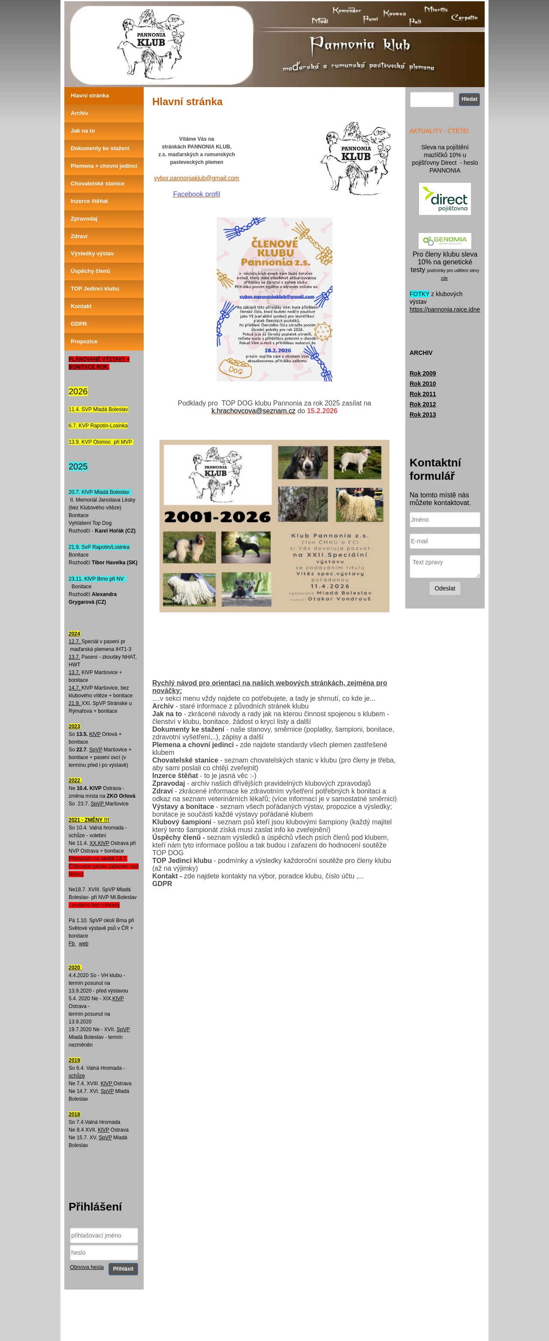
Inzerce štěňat (89, 201)
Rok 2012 (423, 404)
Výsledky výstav (92, 253)
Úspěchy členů (90, 271)
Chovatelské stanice (97, 183)
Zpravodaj (84, 218)
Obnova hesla (87, 1267)
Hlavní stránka (90, 95)
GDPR (79, 324)
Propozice (84, 341)
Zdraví (79, 236)
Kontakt (81, 306)
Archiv (79, 113)
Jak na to (83, 130)
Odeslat (444, 588)
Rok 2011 (423, 393)
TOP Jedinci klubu (95, 288)
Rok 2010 (423, 383)
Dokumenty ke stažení (100, 148)
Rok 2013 (423, 414)
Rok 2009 (423, 373)
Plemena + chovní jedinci (104, 166)
